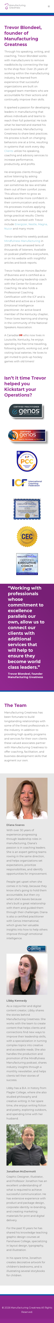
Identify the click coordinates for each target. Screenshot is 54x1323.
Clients (8, 151)
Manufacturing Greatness (26, 1307)
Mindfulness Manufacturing (22, 241)
